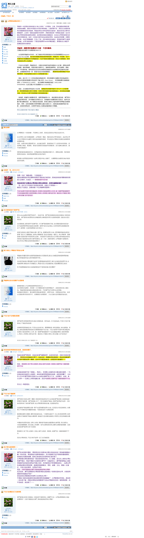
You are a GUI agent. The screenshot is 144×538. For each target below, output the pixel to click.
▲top (71, 531)
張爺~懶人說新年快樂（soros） (20, 212)
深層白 (5, 58)
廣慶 (5, 47)
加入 (109, 536)
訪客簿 (57, 12)
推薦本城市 (16, 7)
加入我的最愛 (23, 7)
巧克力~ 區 (10, 16)
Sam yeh (6, 56)
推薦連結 (43, 12)
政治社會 (9, 9)
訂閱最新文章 (31, 7)
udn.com (70, 534)
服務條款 (22, 534)
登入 (106, 536)
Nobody (5, 49)
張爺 (8, 144)
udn (2, 9)
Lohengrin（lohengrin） (18, 172)
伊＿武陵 (6, 51)
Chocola (22, 6)
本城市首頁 (6, 12)
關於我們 (11, 534)
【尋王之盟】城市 (22, 9)
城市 (5, 9)
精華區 (21, 12)
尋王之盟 (11, 4)
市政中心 (65, 12)
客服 (41, 534)
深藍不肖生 (6, 196)
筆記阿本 (6, 54)
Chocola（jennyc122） (18, 395)
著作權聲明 (29, 534)
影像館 (35, 12)
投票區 (28, 12)
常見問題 (17, 534)
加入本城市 (10, 7)
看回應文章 (50, 18)
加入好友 (10, 41)
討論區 (14, 12)
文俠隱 (12, 6)
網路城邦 (69, 1)
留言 (5, 41)
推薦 (68, 23)
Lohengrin (8, 226)
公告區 (50, 12)
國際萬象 (15, 9)
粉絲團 (28, 536)
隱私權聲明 (36, 534)
